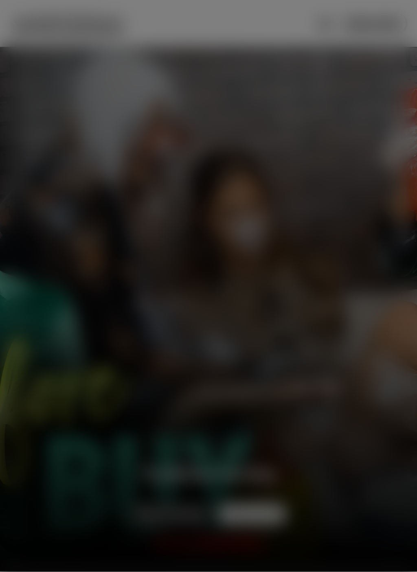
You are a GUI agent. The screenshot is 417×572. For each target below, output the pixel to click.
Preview (171, 514)
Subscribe (372, 23)
